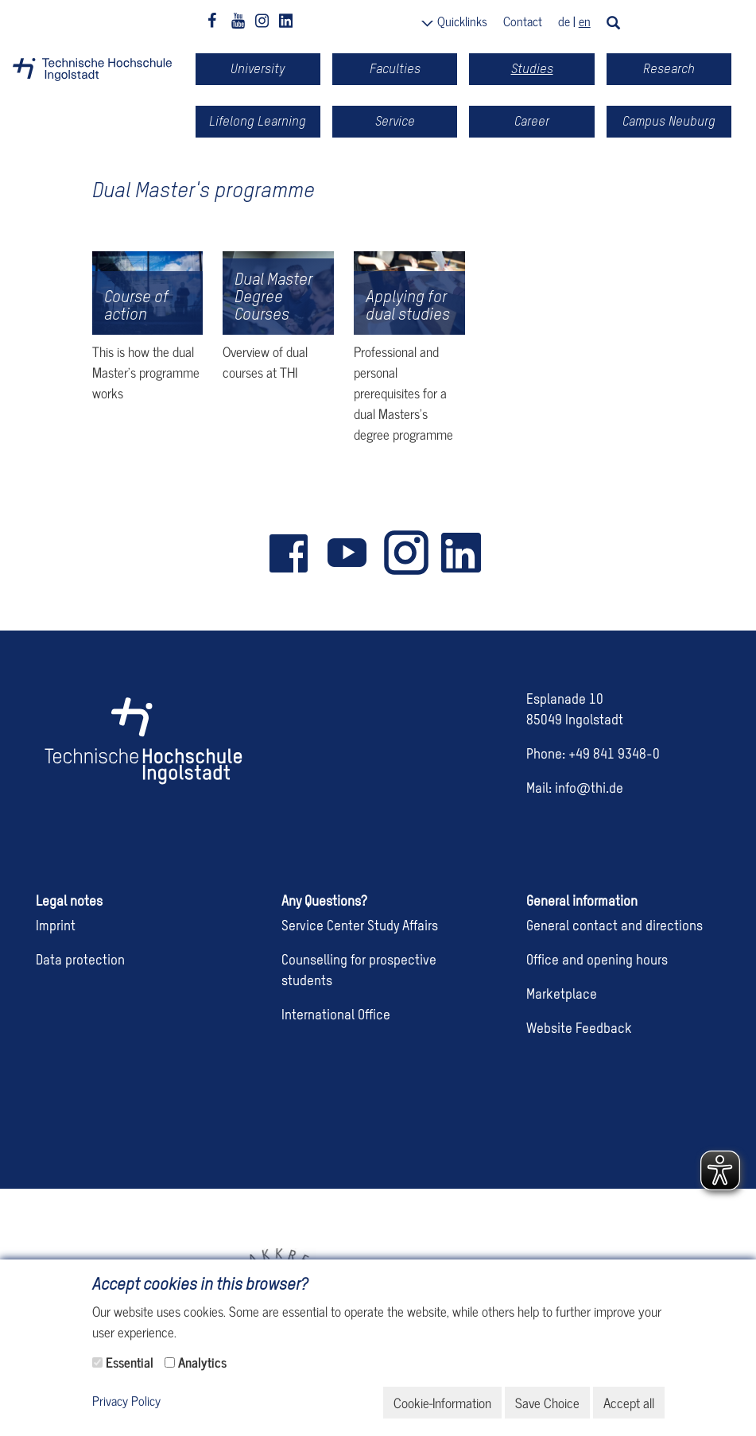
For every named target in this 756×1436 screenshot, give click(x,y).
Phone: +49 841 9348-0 (593, 755)
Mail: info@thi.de (574, 789)
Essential (129, 1362)
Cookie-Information (442, 1402)
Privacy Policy (126, 1401)
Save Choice (547, 1402)
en (585, 20)
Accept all (628, 1402)
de (564, 20)
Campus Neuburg (668, 121)
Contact (522, 21)
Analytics (202, 1362)
